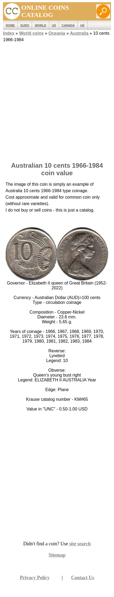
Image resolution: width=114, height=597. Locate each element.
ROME (10, 25)
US (54, 25)
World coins (31, 33)
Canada (68, 25)
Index (9, 33)
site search (80, 543)
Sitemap (56, 555)
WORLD (40, 25)
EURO (24, 25)
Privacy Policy (34, 577)
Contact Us (82, 577)
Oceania (56, 33)
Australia (79, 33)
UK (82, 25)
